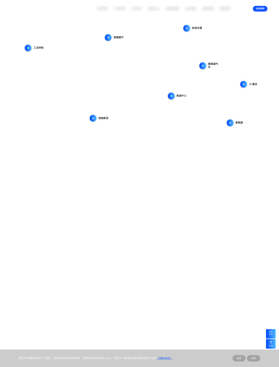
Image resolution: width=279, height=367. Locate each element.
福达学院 (208, 8)
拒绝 (253, 358)
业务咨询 (260, 8)
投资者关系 (172, 8)
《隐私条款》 (165, 358)
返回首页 (271, 333)
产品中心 (137, 8)
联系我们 (225, 8)
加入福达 (191, 8)
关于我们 (102, 8)
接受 (239, 358)
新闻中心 (154, 8)
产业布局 (120, 8)
